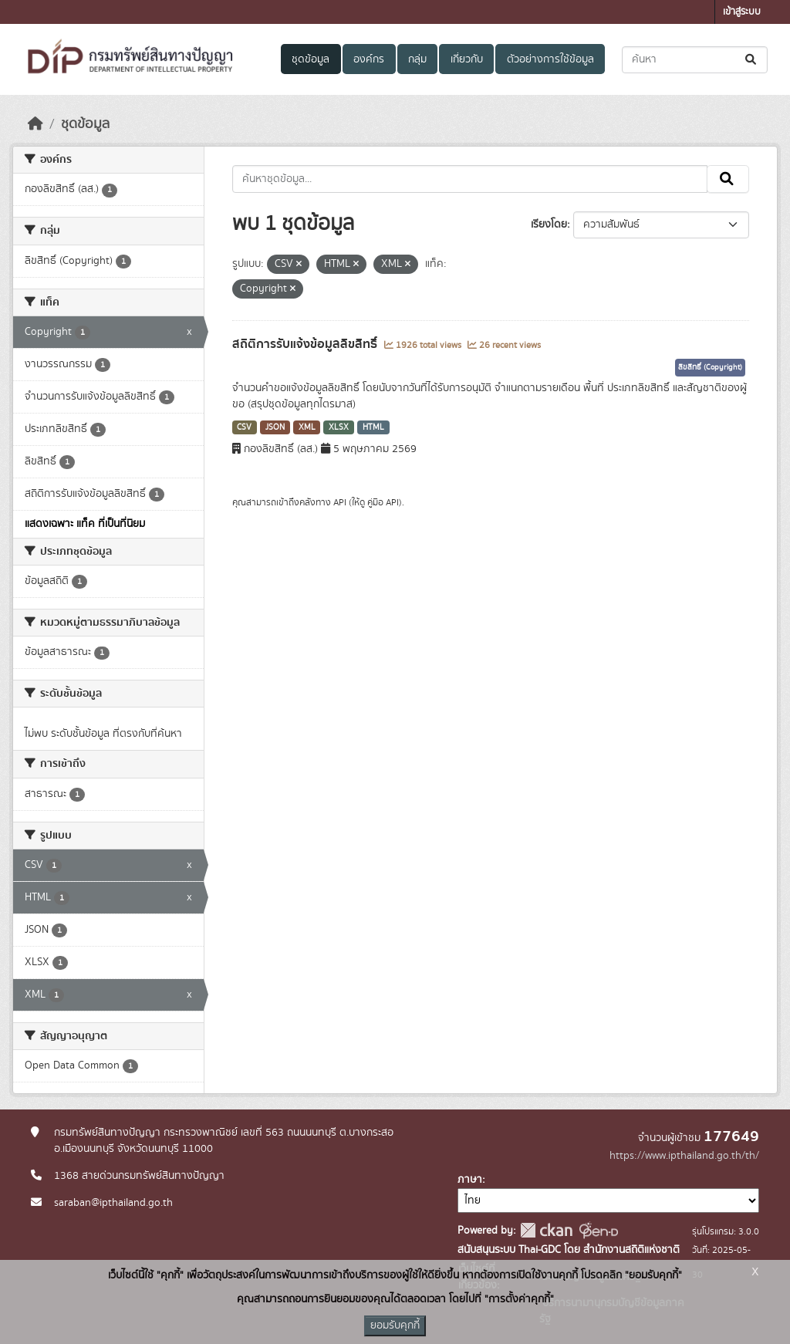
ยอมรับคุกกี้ (395, 1325)
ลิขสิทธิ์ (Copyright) (710, 367)
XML (307, 427)
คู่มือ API (383, 502)
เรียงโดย (549, 224)
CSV (244, 427)
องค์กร (368, 59)
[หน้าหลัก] (35, 124)
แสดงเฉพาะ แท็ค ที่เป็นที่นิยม (85, 524)
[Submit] (751, 59)
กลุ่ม (417, 59)
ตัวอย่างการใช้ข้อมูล (550, 59)
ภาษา (469, 1179)
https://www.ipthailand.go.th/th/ (684, 1155)
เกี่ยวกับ (467, 59)
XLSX (339, 427)
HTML (373, 427)
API (339, 502)
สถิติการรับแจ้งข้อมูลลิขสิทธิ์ (306, 344)
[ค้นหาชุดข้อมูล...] (695, 59)
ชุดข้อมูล (310, 59)
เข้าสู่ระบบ (742, 12)
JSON (275, 427)
